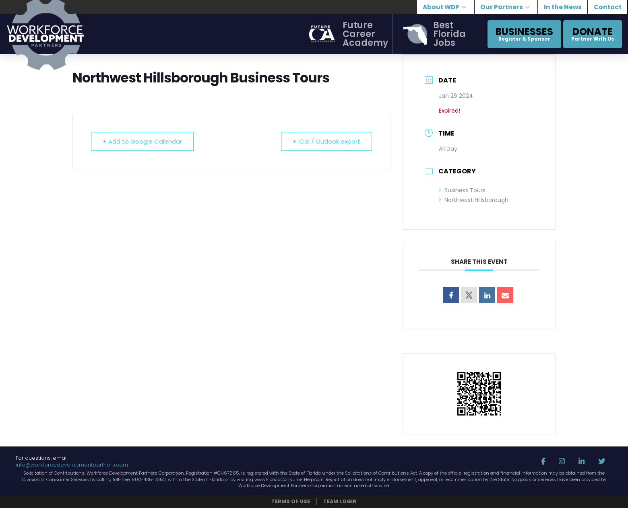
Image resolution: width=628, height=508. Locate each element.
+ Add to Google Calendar (142, 141)
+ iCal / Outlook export (326, 141)
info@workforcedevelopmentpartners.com (72, 464)
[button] (342, 34)
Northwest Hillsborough (473, 200)
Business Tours (462, 190)
